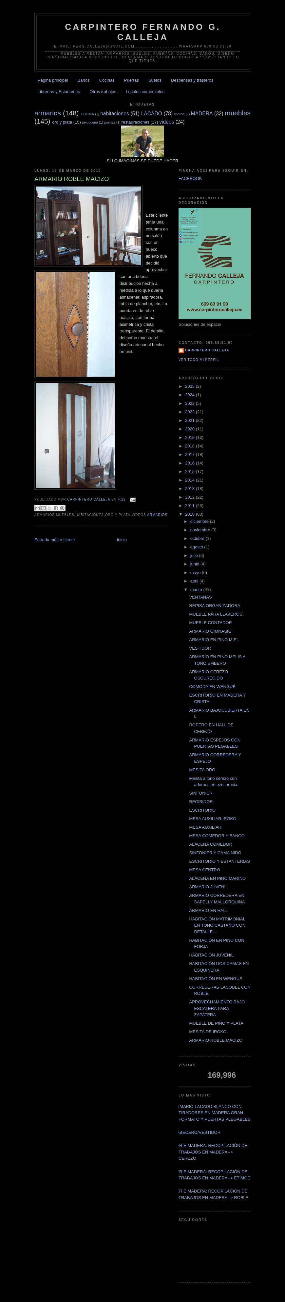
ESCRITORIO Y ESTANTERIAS (219, 861)
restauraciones (135, 122)
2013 (190, 488)
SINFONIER (200, 793)
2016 (190, 463)
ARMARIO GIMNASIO (210, 631)
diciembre (200, 521)
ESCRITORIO (202, 810)
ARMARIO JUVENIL (208, 886)
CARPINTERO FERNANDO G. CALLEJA (143, 32)
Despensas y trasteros (192, 80)
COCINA (87, 114)
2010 (190, 514)
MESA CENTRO (204, 869)
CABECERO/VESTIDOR (197, 1132)
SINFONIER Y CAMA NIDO (215, 852)
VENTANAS (200, 597)
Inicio (122, 539)
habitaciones (114, 113)
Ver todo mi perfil (199, 360)
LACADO (151, 113)
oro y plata (62, 122)
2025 (190, 386)
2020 (190, 428)
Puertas (131, 80)
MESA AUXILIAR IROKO (212, 818)
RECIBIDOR (201, 801)
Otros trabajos (102, 91)
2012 (190, 497)
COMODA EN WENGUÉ (212, 686)
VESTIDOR (200, 648)
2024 (190, 394)
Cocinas (107, 80)
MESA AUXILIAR (205, 827)
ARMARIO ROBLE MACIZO (215, 1040)
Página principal (53, 80)
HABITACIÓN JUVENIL (211, 955)
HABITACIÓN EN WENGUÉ (215, 978)
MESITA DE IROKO (207, 1031)
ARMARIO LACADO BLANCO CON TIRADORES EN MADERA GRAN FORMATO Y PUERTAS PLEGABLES (212, 1113)
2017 (190, 454)
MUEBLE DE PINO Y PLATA (216, 1023)
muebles (238, 113)
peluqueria (90, 122)
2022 (190, 411)
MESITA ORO (202, 769)
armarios (47, 113)
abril (195, 581)
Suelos (155, 80)
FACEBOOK (190, 178)
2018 (190, 446)
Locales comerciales (145, 91)
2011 (190, 505)
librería (179, 114)
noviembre (200, 529)
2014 (190, 480)
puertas (109, 122)
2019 (190, 437)
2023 (190, 403)
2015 (190, 471)
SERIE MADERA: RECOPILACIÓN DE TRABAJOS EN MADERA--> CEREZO (210, 1152)
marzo (196, 589)
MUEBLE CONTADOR (210, 622)
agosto (197, 546)
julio (194, 555)
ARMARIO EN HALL (208, 910)
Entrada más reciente (54, 539)
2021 (190, 420)
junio (195, 564)
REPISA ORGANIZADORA (214, 605)
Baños (84, 80)
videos (166, 122)
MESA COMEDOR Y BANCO (216, 835)
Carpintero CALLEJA (207, 350)
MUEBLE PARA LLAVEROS (215, 614)
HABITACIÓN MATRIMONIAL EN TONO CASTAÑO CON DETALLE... (217, 925)
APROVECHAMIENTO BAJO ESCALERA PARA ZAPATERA (217, 1008)
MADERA (202, 113)
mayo (196, 572)
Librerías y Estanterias (59, 91)
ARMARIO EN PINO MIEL (214, 639)
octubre (198, 538)
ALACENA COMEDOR (210, 844)
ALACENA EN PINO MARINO (217, 878)
